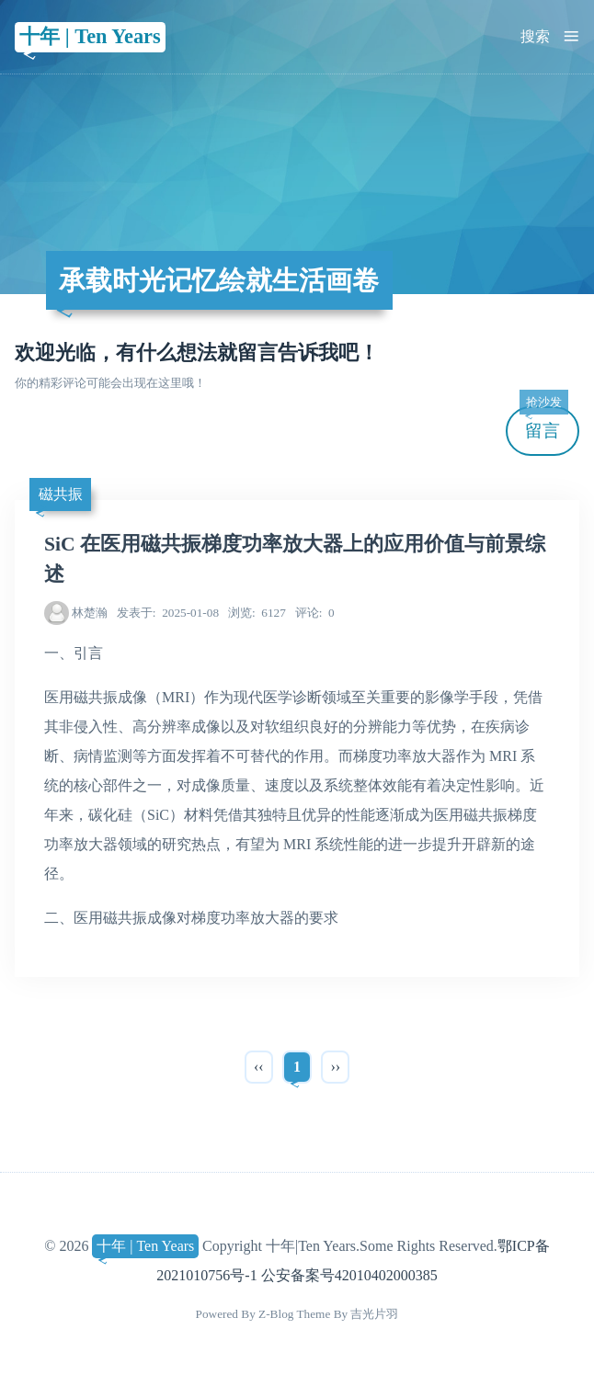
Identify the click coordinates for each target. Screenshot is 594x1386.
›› (335, 1066)
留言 (543, 423)
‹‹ (259, 1066)
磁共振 (61, 494)
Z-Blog (275, 1314)
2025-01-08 (168, 612)
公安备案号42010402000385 (349, 1275)
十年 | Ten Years (90, 36)
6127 (257, 612)
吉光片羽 (374, 1314)
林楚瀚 (90, 612)
